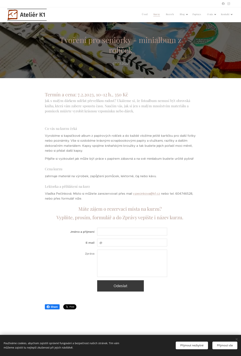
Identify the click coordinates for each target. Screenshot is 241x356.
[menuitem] (192, 14)
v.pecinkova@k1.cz (146, 193)
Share (52, 306)
